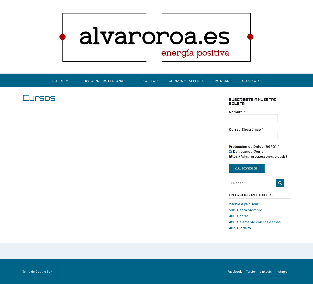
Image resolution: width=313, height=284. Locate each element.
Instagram (283, 271)
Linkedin (266, 271)
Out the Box (43, 271)
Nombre (237, 112)
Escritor (149, 81)
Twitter (251, 271)
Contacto (251, 81)
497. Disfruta (240, 228)
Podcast (223, 81)
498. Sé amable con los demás (255, 222)
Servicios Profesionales (105, 81)
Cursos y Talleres (186, 81)
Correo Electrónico (246, 129)
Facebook (235, 271)
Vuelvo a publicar (243, 204)
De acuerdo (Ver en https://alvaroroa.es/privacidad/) (258, 154)
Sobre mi (61, 81)
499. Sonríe (238, 216)
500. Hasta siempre (245, 210)
